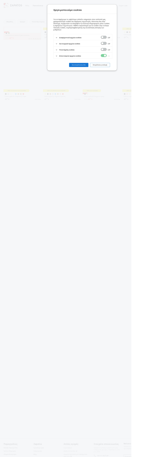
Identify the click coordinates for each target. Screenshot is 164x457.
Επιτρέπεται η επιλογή (100, 65)
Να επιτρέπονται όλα (79, 65)
